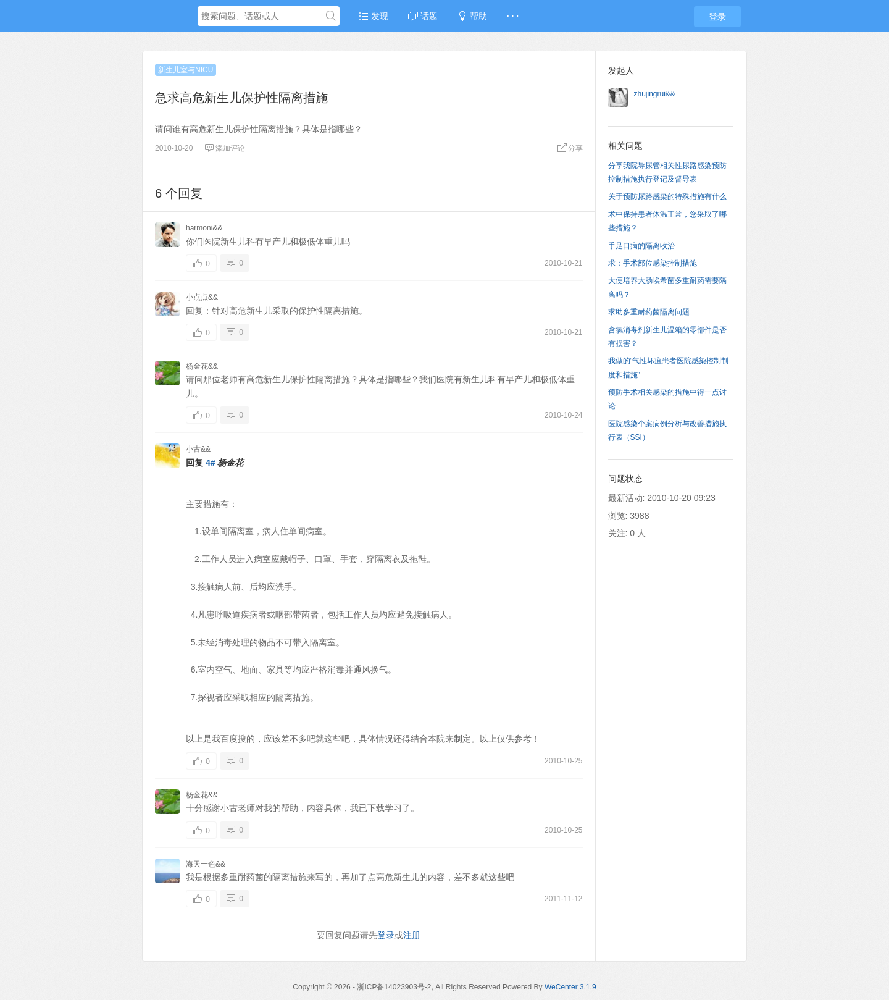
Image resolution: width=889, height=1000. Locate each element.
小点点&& (202, 297)
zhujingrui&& (654, 94)
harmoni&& (204, 228)
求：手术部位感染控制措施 (652, 263)
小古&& (198, 449)
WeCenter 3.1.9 (570, 987)
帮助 (472, 16)
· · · (513, 16)
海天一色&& (205, 864)
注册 (411, 935)
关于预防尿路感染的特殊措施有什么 (667, 196)
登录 (717, 17)
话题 (423, 16)
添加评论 (224, 148)
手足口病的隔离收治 (641, 246)
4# (210, 463)
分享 (570, 148)
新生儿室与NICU (185, 69)
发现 (373, 16)
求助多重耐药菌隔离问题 (649, 312)
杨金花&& (202, 366)
